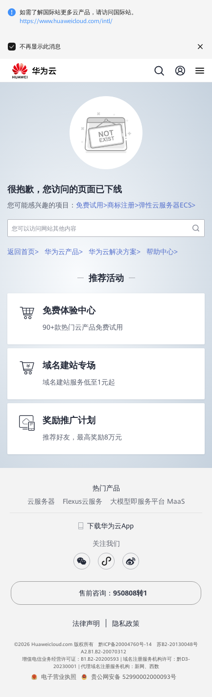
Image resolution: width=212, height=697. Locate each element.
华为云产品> (64, 252)
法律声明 (86, 623)
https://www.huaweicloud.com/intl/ (66, 21)
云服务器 (41, 501)
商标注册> (123, 205)
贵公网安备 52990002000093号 (133, 676)
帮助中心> (162, 252)
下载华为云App (106, 526)
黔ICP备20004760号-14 (125, 644)
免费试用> (91, 205)
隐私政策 (126, 623)
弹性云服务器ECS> (167, 205)
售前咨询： (106, 593)
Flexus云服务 (82, 501)
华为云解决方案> (115, 252)
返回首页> (23, 252)
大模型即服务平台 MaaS (147, 501)
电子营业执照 (58, 676)
